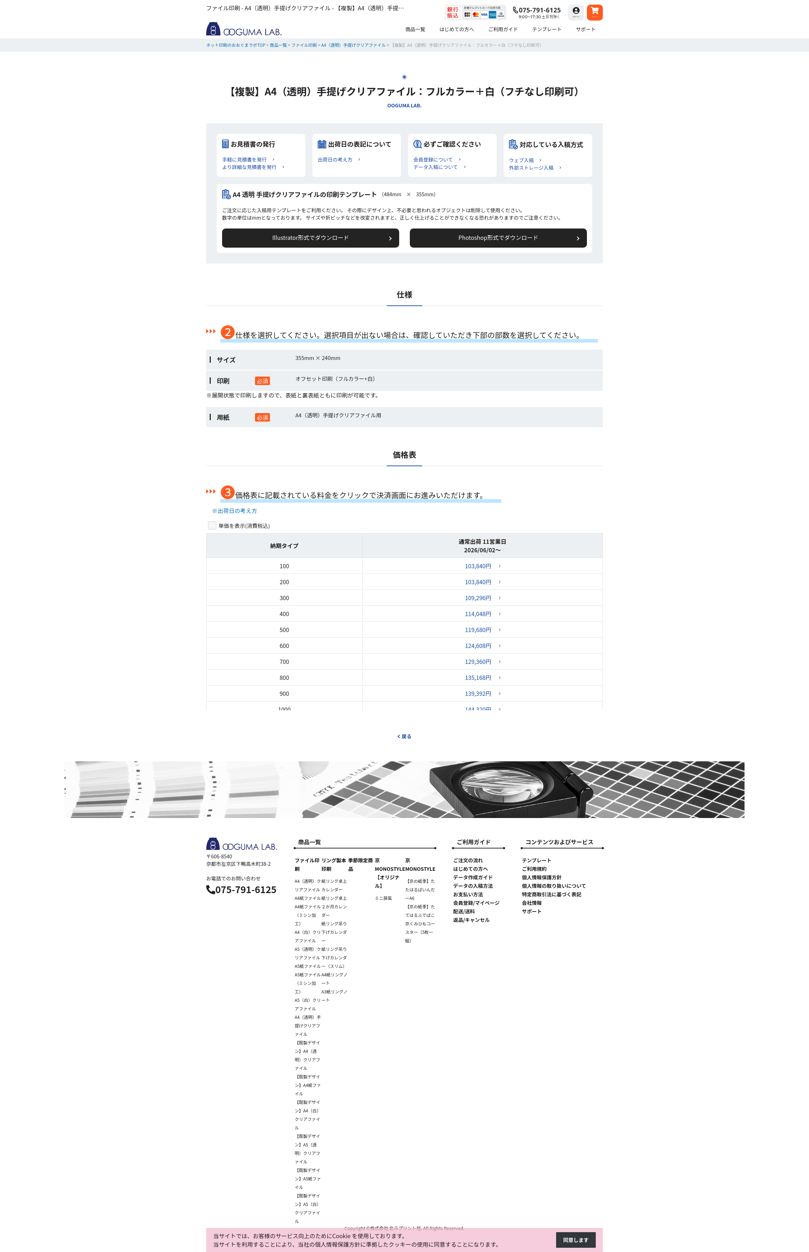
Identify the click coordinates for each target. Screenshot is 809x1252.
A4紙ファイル (308, 899)
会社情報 (532, 903)
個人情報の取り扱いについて (554, 886)
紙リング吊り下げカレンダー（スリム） (334, 958)
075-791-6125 (241, 890)
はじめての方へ (470, 869)
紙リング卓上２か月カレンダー (334, 907)
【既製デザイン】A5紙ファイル (308, 1179)
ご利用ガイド (474, 843)
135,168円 (478, 678)
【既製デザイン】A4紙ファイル (308, 1086)
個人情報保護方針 (541, 878)
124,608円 (478, 646)
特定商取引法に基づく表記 (551, 895)
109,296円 (478, 598)
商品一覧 (309, 843)
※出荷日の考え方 (234, 511)
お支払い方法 (468, 895)
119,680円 (478, 630)
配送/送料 (464, 912)
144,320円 (478, 710)
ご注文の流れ (468, 861)
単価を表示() (244, 526)
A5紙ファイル (308, 967)
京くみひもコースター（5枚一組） (420, 932)
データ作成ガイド (473, 878)
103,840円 (478, 567)
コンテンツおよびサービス (559, 843)
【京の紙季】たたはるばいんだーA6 (420, 890)
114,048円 (478, 614)
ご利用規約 (534, 869)
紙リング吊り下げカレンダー (334, 932)
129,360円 (478, 662)
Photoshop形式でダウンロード (473, 238)
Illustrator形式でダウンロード (335, 238)
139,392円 (478, 694)
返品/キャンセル (471, 920)
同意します (574, 1240)
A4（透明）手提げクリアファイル (308, 1026)
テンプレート (536, 861)
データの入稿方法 (473, 886)
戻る (404, 737)
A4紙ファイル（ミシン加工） (308, 915)
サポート (532, 912)
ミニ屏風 (383, 899)
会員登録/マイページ (476, 903)
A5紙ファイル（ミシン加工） (308, 984)
